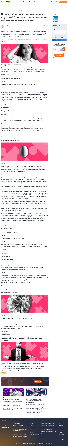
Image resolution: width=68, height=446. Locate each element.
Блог (2, 10)
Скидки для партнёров (34, 434)
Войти (56, 1)
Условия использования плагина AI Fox (48, 431)
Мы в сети (32, 432)
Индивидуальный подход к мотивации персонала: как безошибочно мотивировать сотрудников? (34, 400)
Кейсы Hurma (61, 434)
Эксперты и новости (29, 4)
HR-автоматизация (16, 423)
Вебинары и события (34, 430)
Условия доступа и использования (47, 433)
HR (6, 4)
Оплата (31, 425)
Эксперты (60, 427)
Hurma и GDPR (44, 436)
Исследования (61, 430)
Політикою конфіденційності (59, 36)
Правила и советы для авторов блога (48, 423)
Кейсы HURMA (43, 4)
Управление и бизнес (19, 4)
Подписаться (38, 381)
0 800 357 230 (5, 425)
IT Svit (38, 443)
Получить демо (62, 1)
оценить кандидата (15, 365)
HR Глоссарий (61, 439)
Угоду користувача (60, 37)
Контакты (32, 427)
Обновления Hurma (62, 436)
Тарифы (31, 423)
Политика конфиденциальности (47, 429)
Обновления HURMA (52, 4)
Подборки (37, 4)
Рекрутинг (11, 4)
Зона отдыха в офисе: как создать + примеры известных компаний (13, 398)
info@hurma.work (6, 427)
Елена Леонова (8, 25)
